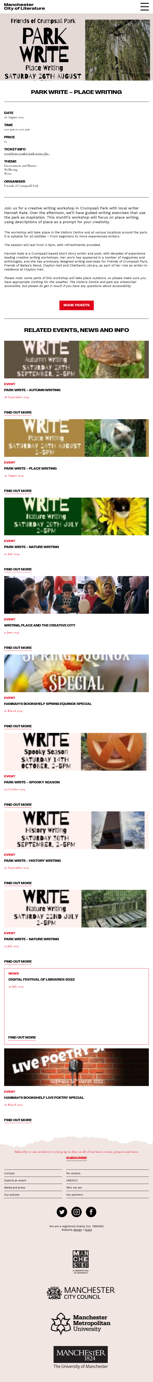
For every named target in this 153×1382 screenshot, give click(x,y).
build (88, 1229)
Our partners (74, 1194)
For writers (73, 1173)
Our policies (12, 1194)
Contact (9, 1173)
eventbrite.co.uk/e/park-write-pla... (27, 153)
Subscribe (76, 1158)
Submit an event (15, 1180)
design (77, 1229)
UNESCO (72, 1180)
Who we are (74, 1187)
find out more (18, 412)
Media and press (14, 1187)
